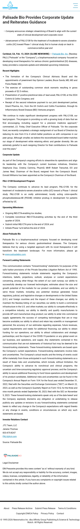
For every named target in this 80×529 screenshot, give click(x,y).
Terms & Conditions (67, 508)
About (6, 508)
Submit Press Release (45, 508)
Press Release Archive (22, 508)
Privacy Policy (47, 513)
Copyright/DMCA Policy (27, 513)
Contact (60, 513)
